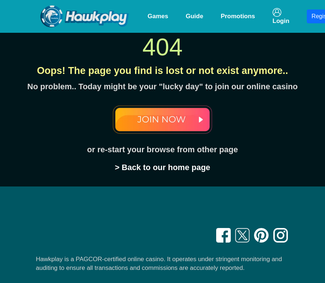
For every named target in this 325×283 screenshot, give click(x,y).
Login (281, 16)
